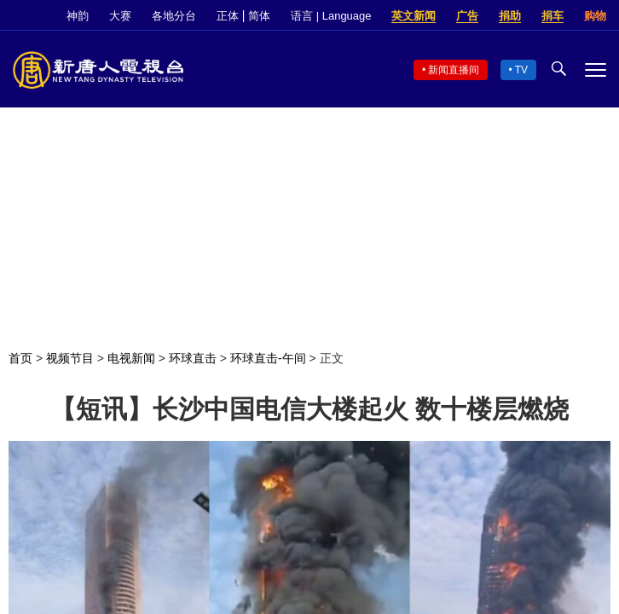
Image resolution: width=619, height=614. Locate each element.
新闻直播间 (453, 70)
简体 (259, 15)
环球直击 (193, 358)
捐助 (510, 15)
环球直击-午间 (268, 358)
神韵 (78, 15)
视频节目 (70, 358)
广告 (467, 15)
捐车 (552, 15)
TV (521, 70)
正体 (228, 15)
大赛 (120, 15)
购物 (595, 15)
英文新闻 (413, 15)
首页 (20, 358)
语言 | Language (331, 15)
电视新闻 (131, 358)
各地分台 (174, 15)
